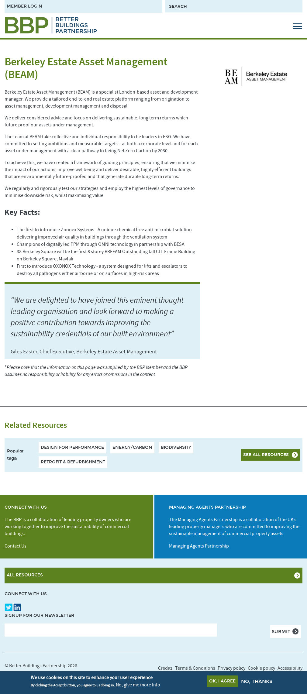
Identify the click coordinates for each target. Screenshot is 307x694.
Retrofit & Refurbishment (73, 462)
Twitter (8, 607)
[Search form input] (233, 6)
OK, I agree (222, 682)
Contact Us (15, 546)
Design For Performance (72, 447)
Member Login (24, 6)
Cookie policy (261, 668)
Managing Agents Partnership (199, 546)
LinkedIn (17, 607)
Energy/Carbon (132, 447)
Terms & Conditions (195, 668)
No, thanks (256, 682)
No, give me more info (138, 685)
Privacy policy (231, 668)
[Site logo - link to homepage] (51, 25)
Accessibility (290, 668)
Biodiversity (176, 447)
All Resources (25, 575)
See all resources (266, 454)
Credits (165, 668)
